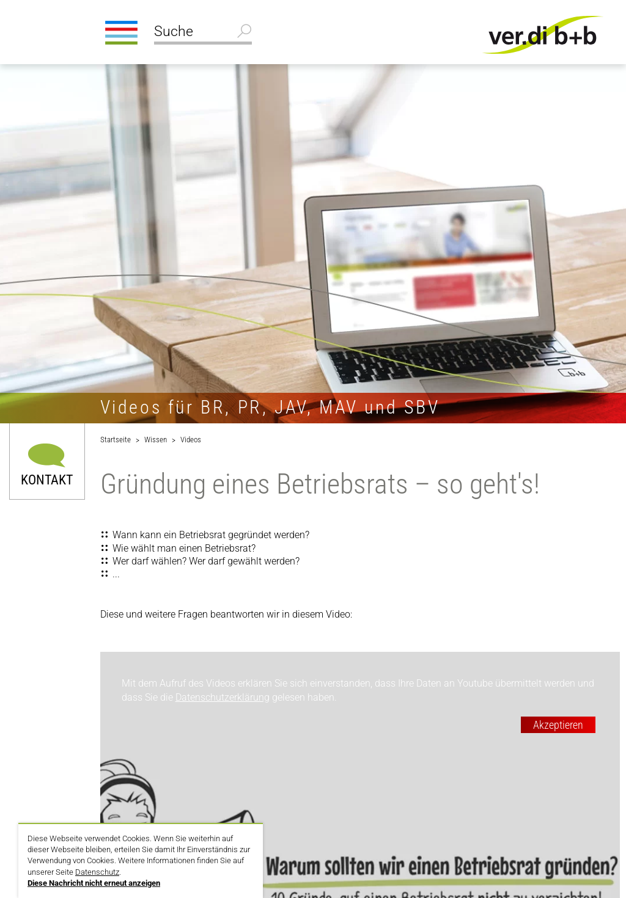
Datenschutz (97, 872)
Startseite (115, 439)
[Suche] (203, 33)
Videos (190, 439)
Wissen (155, 439)
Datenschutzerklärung (222, 697)
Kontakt (47, 479)
